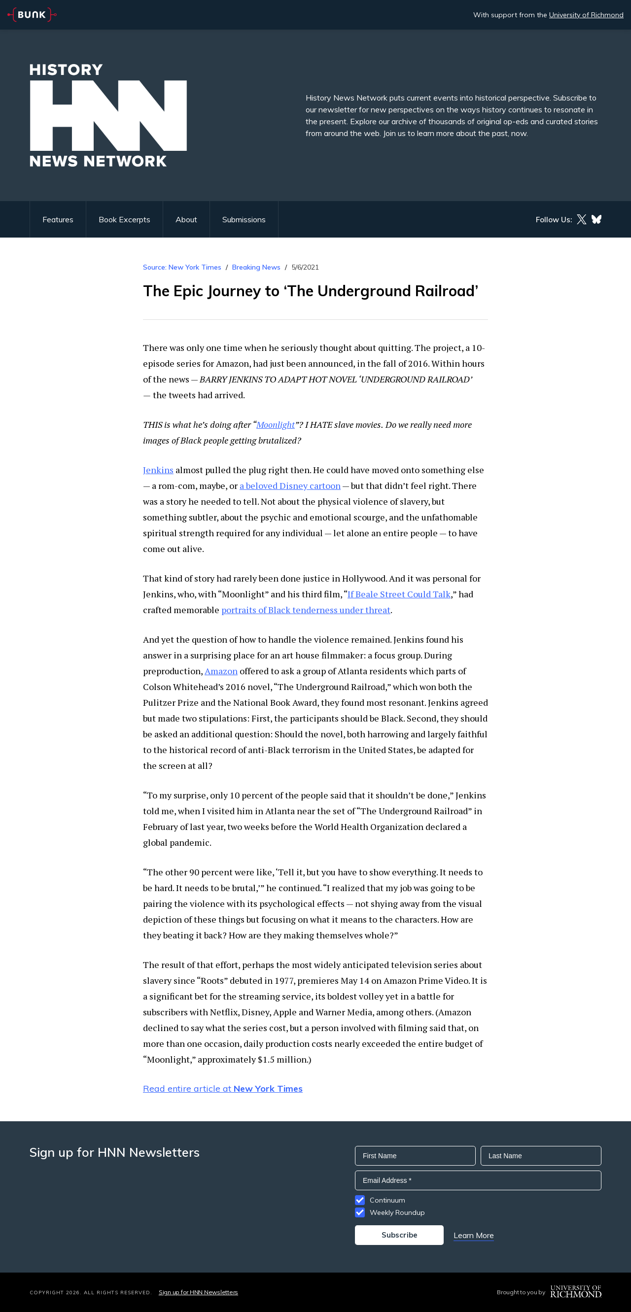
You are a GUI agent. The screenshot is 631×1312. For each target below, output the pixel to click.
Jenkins (158, 470)
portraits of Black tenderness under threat (305, 610)
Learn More (474, 1235)
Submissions (244, 219)
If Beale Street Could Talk (399, 594)
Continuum (387, 1200)
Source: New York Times (182, 267)
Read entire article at (223, 1088)
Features (57, 219)
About (186, 219)
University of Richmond (586, 14)
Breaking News (256, 267)
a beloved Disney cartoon (290, 485)
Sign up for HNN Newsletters (198, 1292)
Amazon (221, 671)
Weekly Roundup (397, 1212)
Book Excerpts (124, 219)
